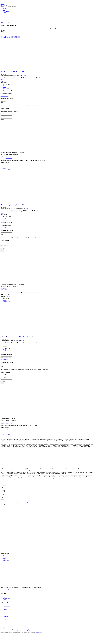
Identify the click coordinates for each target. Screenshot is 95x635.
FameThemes (39, 633)
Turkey (5, 610)
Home (4, 560)
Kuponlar (6, 36)
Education (5, 562)
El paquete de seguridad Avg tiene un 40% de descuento (15, 205)
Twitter (6, 96)
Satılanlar (11, 36)
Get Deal (2, 81)
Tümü (2, 36)
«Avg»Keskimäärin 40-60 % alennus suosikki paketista (15, 72)
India (5, 621)
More (24, 75)
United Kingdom (7, 614)
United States (7, 607)
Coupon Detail (9, 158)
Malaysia (6, 617)
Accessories (5, 557)
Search (14, 6)
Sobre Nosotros (6, 11)
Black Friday (6, 561)
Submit (2, 119)
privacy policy (27, 503)
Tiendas (4, 8)
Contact (4, 12)
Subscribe (3, 502)
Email (4, 87)
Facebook (3, 96)
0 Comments (6, 88)
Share (4, 85)
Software (5, 559)
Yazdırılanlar (17, 36)
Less (1, 79)
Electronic (5, 558)
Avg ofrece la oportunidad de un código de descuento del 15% (17, 337)
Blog (4, 10)
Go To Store (3, 157)
